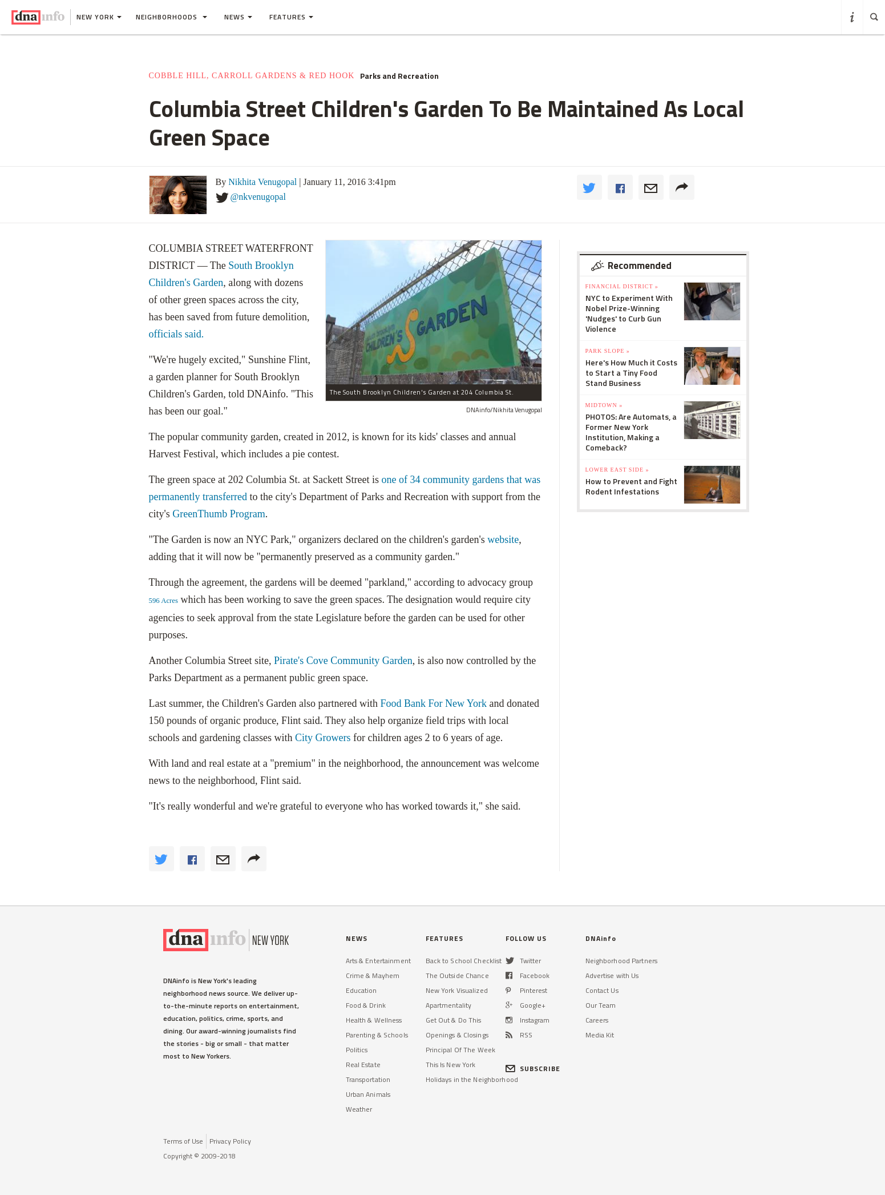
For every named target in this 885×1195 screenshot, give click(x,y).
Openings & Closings (457, 1034)
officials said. (176, 334)
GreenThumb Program (218, 514)
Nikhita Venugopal (262, 182)
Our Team (600, 1005)
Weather (359, 1109)
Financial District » (621, 286)
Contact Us (602, 990)
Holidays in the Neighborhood (472, 1079)
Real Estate (363, 1064)
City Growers (322, 737)
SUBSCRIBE (533, 1068)
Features (291, 16)
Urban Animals (368, 1094)
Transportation (368, 1079)
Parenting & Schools (377, 1034)
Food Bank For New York (434, 703)
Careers (597, 1020)
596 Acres (164, 601)
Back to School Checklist (464, 960)
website (503, 539)
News (238, 16)
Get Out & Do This (454, 1020)
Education (361, 990)
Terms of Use (183, 1141)
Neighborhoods (171, 16)
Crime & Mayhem (373, 975)
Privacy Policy (230, 1141)
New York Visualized (457, 990)
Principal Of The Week (461, 1049)
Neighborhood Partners (621, 960)
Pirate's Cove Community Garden (343, 660)
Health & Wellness (374, 1020)
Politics (357, 1049)
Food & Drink (366, 1005)
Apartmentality (449, 1005)
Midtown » (604, 405)
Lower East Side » (617, 469)
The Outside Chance (457, 975)
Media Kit (600, 1034)
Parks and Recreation (399, 76)
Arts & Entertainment (378, 960)
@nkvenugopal (258, 197)
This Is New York (451, 1064)
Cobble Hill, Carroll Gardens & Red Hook (252, 75)
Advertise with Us (612, 975)
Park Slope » (607, 351)
